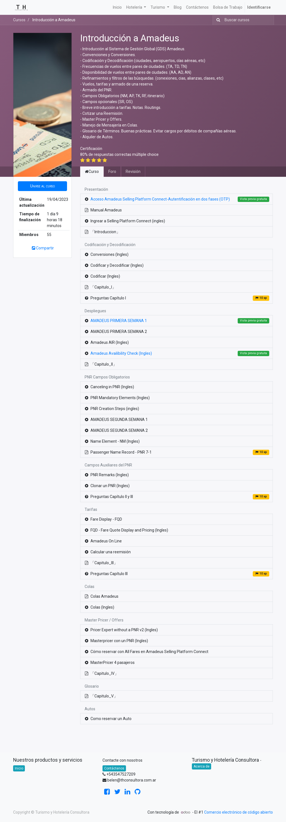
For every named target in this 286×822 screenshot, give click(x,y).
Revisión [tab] (133, 171)
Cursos (19, 20)
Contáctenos (114, 768)
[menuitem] (117, 7)
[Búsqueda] (217, 20)
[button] (42, 186)
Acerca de (201, 766)
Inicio (19, 768)
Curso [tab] (92, 171)
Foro (112, 171)
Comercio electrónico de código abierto (238, 812)
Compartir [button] (42, 248)
